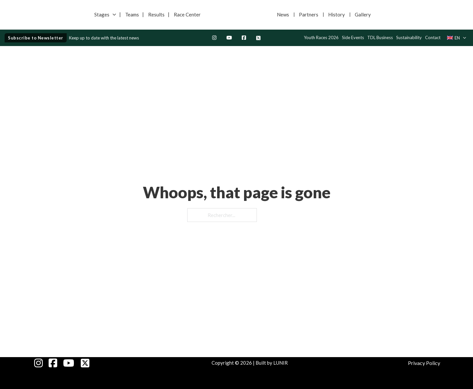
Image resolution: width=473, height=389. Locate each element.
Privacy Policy (424, 363)
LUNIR (280, 363)
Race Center (187, 14)
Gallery (363, 14)
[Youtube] (229, 38)
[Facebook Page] (244, 38)
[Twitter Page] (258, 38)
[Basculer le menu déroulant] (114, 14)
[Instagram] (214, 38)
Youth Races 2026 (321, 37)
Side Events (353, 37)
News (283, 14)
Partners (308, 14)
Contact (432, 37)
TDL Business (380, 37)
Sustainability (409, 37)
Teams (132, 14)
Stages (101, 14)
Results (156, 14)
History (336, 14)
